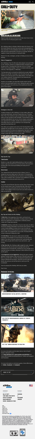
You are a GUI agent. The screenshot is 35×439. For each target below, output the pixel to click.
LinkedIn (20, 399)
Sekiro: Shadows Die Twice (9, 401)
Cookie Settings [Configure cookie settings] (5, 412)
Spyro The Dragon (7, 397)
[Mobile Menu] (29, 2)
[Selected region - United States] (31, 386)
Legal (3, 405)
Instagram (20, 397)
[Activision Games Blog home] (7, 386)
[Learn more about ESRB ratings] (14, 433)
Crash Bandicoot (7, 399)
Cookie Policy (4, 411)
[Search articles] (33, 1)
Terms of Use (4, 408)
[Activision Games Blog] (7, 2)
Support (3, 407)
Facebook (20, 394)
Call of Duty (6, 394)
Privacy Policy (5, 409)
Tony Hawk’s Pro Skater (9, 396)
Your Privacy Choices (6, 413)
